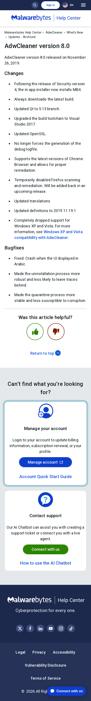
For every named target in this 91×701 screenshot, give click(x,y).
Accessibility (64, 652)
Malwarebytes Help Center (23, 32)
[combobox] (69, 5)
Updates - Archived (22, 37)
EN (68, 5)
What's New (75, 32)
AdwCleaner (54, 32)
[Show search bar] (35, 5)
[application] (63, 691)
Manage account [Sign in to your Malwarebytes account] (45, 462)
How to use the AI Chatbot (45, 563)
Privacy (39, 652)
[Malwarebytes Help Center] (45, 600)
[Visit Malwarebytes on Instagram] (61, 628)
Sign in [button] (50, 5)
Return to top (45, 353)
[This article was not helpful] (56, 331)
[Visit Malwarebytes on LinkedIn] (40, 628)
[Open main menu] (83, 5)
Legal (20, 652)
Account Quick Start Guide (45, 476)
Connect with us (46, 549)
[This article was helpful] (35, 331)
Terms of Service (45, 678)
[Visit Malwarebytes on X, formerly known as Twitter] (20, 628)
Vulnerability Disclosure (45, 665)
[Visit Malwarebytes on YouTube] (50, 628)
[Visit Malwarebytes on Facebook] (30, 628)
